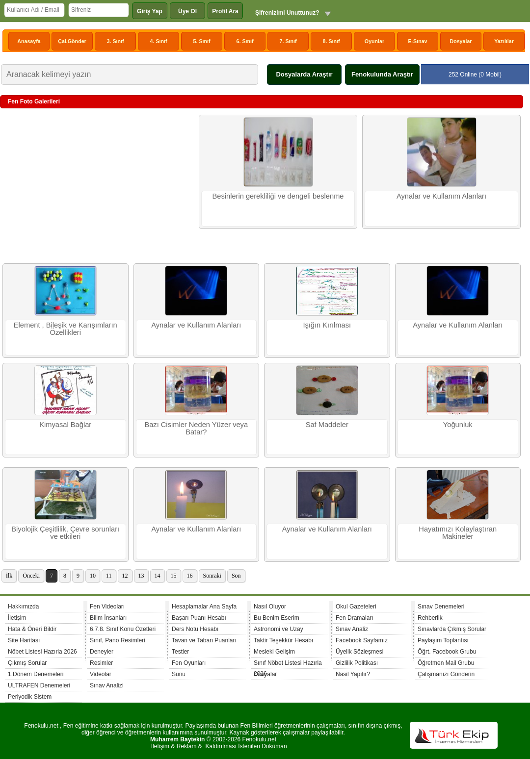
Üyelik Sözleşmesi (359, 651)
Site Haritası (24, 640)
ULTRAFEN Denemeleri (39, 685)
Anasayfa (28, 41)
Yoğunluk (458, 425)
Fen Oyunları (189, 662)
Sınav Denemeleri (441, 606)
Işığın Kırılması (327, 325)
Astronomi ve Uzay (278, 629)
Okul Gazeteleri (356, 606)
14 (157, 575)
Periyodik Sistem (30, 696)
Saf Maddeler (327, 425)
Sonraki (212, 575)
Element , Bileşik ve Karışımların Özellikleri (65, 328)
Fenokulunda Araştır (382, 74)
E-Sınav (417, 41)
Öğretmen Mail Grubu (446, 662)
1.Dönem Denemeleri (35, 674)
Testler (180, 651)
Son (236, 575)
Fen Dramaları (354, 617)
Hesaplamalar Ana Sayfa (204, 606)
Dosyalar (461, 41)
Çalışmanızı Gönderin (446, 674)
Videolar (100, 674)
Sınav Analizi (107, 685)
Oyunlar (374, 41)
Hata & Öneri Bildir (32, 629)
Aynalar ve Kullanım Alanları (441, 196)
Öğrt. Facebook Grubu (447, 651)
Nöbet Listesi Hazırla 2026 (42, 651)
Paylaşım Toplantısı (443, 640)
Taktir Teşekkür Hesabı (283, 640)
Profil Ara (225, 11)
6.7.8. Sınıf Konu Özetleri (123, 629)
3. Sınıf (115, 41)
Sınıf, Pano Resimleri (117, 640)
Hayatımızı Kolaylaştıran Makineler (458, 532)
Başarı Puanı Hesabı (199, 617)
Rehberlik (430, 617)
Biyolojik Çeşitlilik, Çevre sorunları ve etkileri (65, 532)
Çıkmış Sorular (27, 662)
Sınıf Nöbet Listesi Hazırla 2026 (288, 664)
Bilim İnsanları (108, 617)
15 (174, 575)
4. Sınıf (158, 41)
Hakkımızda (23, 606)
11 (109, 575)
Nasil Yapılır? (353, 674)
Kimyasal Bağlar (65, 425)
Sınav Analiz (352, 629)
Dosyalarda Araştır (304, 74)
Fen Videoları (107, 606)
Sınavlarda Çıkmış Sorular (452, 629)
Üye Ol (187, 11)
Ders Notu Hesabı (195, 629)
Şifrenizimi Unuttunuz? (287, 12)
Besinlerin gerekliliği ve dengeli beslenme (278, 196)
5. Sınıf (202, 41)
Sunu (179, 674)
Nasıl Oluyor (270, 606)
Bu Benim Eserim (276, 617)
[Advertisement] (98, 185)
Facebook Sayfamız (362, 640)
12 (125, 575)
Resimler (101, 662)
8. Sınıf (331, 41)
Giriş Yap (149, 11)
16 (190, 575)
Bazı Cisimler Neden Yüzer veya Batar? (196, 428)
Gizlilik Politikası (357, 662)
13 (141, 575)
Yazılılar (504, 41)
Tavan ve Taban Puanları (204, 640)
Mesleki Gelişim (274, 651)
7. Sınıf (288, 41)
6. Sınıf (245, 41)
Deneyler (101, 651)
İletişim (17, 617)
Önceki (31, 575)
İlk (9, 575)
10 (93, 575)
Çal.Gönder (72, 41)
